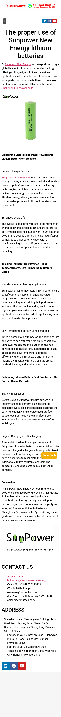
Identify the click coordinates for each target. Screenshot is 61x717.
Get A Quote (49, 455)
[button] (4, 21)
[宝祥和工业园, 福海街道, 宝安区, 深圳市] (26, 697)
